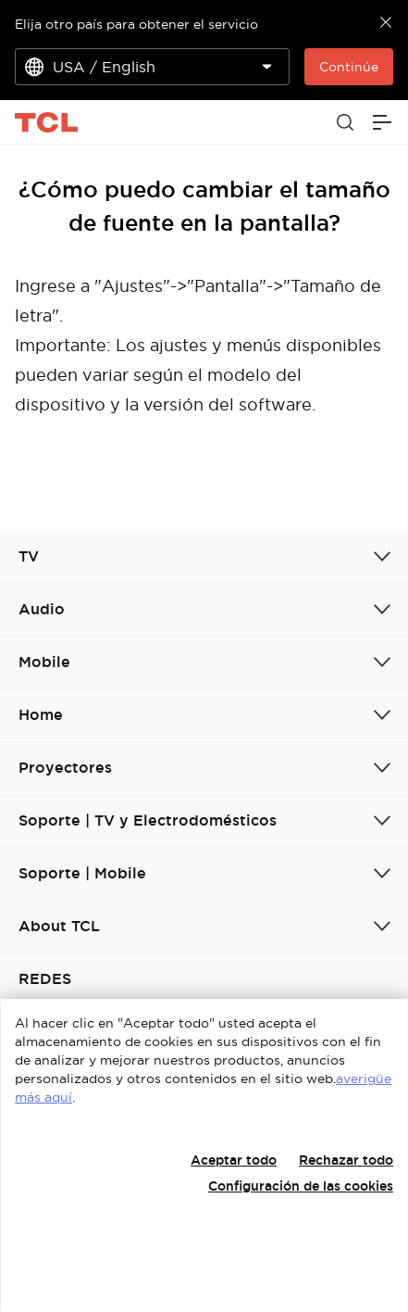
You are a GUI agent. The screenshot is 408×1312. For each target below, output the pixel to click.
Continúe (348, 66)
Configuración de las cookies (300, 1186)
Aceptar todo (234, 1160)
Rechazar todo (346, 1160)
